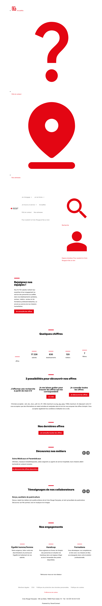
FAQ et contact (27, 212)
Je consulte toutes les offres (51, 433)
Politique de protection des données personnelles (53, 587)
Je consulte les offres (24, 311)
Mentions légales (23, 587)
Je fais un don (36, 220)
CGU (32, 587)
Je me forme (38, 197)
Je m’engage (26, 197)
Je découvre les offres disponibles (25, 469)
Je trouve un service (28, 205)
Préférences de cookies (51, 592)
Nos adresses (38, 212)
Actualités (17, 10)
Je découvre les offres (79, 395)
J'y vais (51, 397)
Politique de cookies (77, 587)
